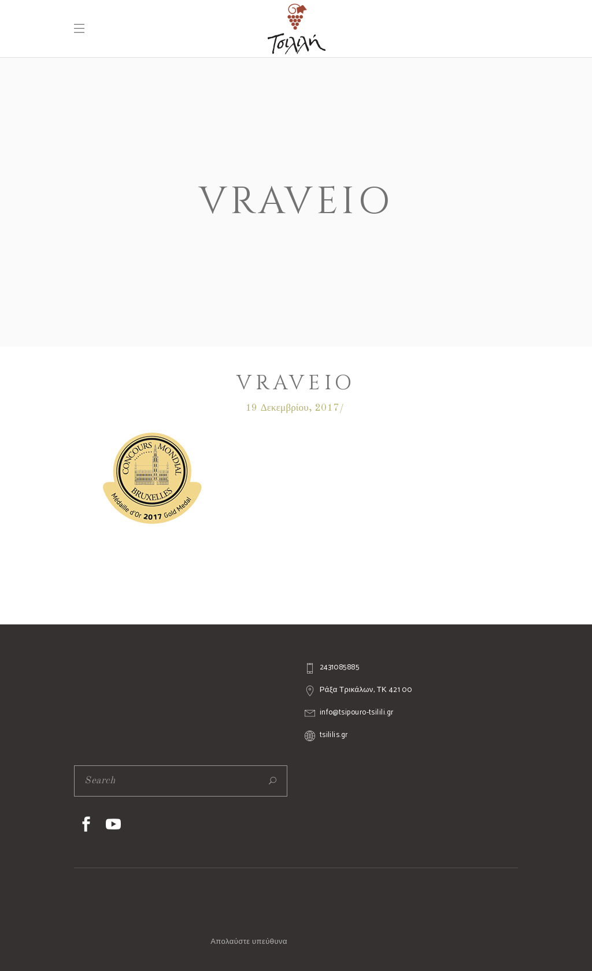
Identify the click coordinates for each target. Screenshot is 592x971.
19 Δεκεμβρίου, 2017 (292, 408)
